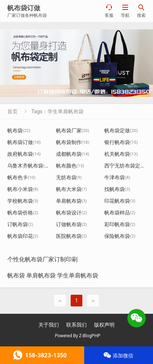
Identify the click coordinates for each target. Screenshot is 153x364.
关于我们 (48, 325)
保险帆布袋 (119, 236)
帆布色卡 (21, 177)
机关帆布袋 (121, 154)
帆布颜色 (70, 166)
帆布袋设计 (71, 213)
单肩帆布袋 (71, 201)
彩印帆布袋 (119, 224)
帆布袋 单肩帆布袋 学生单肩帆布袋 (52, 275)
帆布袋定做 (121, 130)
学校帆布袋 (22, 201)
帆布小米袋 (22, 189)
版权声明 (104, 325)
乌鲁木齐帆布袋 (29, 166)
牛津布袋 (117, 177)
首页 (12, 111)
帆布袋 (18, 130)
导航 (125, 11)
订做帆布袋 (71, 224)
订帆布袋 (20, 224)
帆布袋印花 (22, 236)
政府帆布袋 (24, 154)
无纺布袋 (69, 177)
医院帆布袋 (71, 236)
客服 (109, 11)
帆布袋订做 (24, 142)
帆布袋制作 (72, 142)
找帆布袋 (117, 189)
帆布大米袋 (71, 189)
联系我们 (76, 325)
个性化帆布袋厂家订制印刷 (42, 259)
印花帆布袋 (119, 201)
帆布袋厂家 (72, 130)
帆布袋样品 (119, 213)
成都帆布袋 (72, 154)
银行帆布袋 (121, 142)
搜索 (141, 11)
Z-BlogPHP (89, 335)
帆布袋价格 (22, 213)
